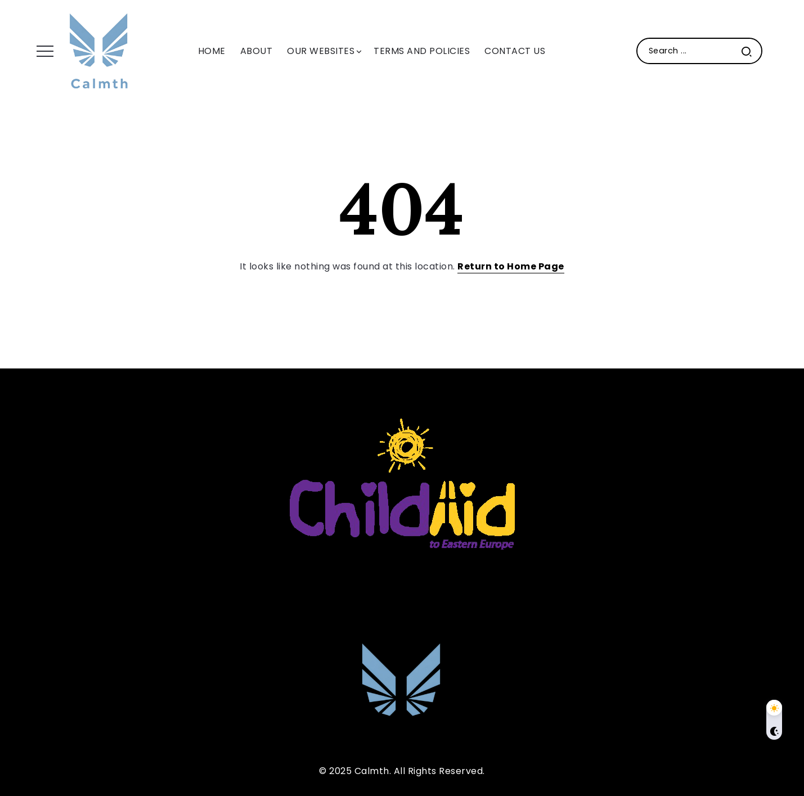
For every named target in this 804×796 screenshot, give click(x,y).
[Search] (699, 51)
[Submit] (746, 51)
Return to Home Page (510, 266)
